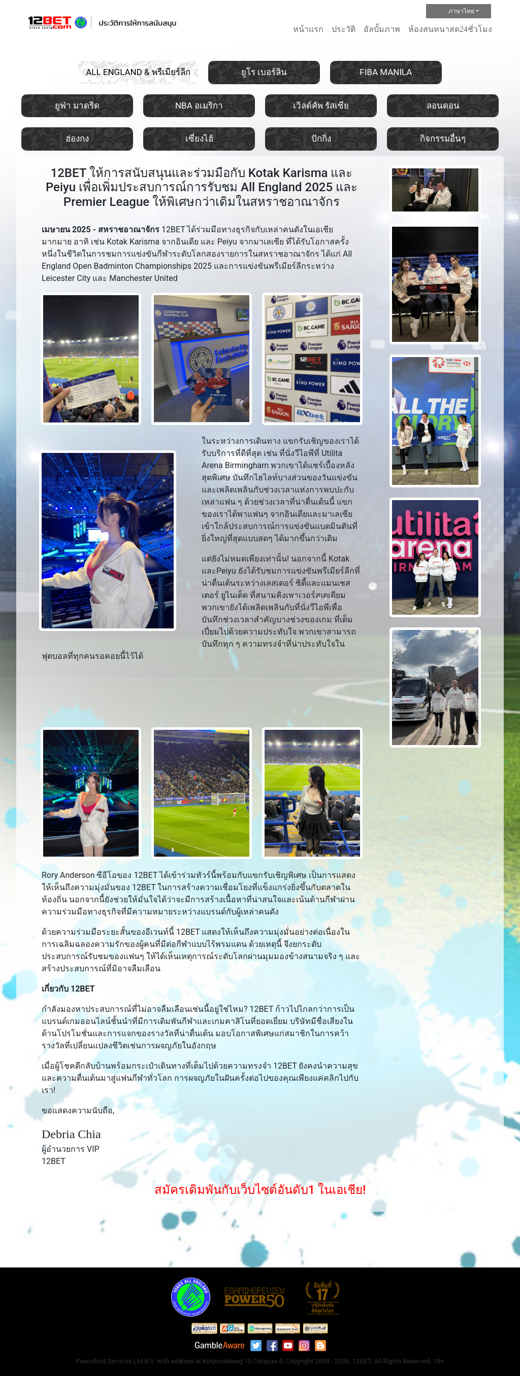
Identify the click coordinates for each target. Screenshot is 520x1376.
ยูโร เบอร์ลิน (264, 72)
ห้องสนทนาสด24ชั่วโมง (450, 29)
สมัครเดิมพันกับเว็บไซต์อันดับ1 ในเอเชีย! (260, 1190)
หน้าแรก (308, 29)
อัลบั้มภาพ (382, 29)
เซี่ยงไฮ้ (199, 138)
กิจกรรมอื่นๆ (443, 138)
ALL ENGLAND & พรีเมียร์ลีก (138, 72)
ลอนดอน (443, 105)
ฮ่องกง (77, 138)
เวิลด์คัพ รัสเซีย (321, 105)
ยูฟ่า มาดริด (77, 105)
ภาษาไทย (452, 12)
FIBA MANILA (386, 72)
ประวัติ (343, 29)
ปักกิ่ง (321, 138)
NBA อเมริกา (199, 105)
